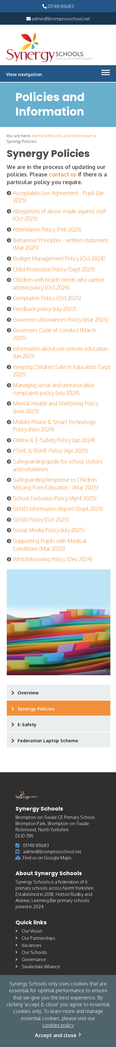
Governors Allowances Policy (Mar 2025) (61, 319)
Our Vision (28, 931)
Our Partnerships (35, 938)
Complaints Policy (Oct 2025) (48, 298)
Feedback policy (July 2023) (45, 308)
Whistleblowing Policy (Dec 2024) (53, 559)
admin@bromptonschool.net (58, 18)
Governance (30, 959)
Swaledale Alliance (37, 966)
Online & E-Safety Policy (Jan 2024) (55, 440)
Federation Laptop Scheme (48, 740)
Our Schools (31, 952)
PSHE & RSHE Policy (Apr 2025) (51, 450)
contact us (63, 174)
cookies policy (58, 1025)
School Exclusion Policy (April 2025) (55, 498)
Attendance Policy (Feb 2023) (48, 229)
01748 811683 (58, 6)
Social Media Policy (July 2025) (49, 530)
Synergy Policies (36, 708)
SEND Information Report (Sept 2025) (59, 508)
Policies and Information (70, 135)
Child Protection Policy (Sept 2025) (55, 269)
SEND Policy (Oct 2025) (42, 519)
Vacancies (28, 945)
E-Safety (27, 724)
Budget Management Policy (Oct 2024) (59, 258)
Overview (28, 692)
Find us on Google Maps (43, 857)
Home (37, 135)
